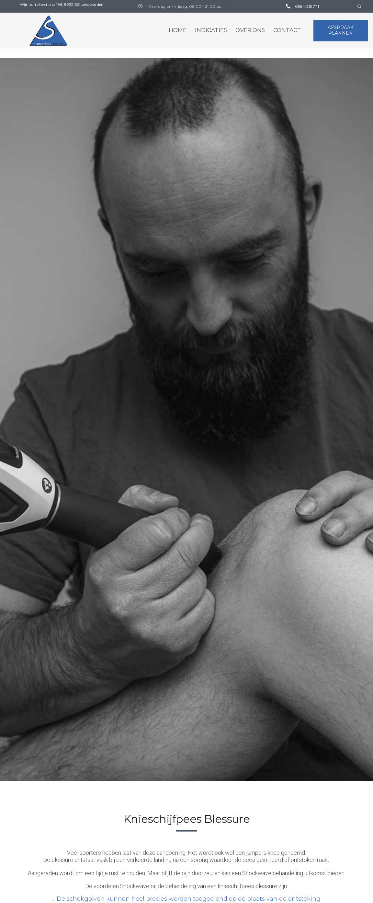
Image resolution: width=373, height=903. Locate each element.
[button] (340, 30)
